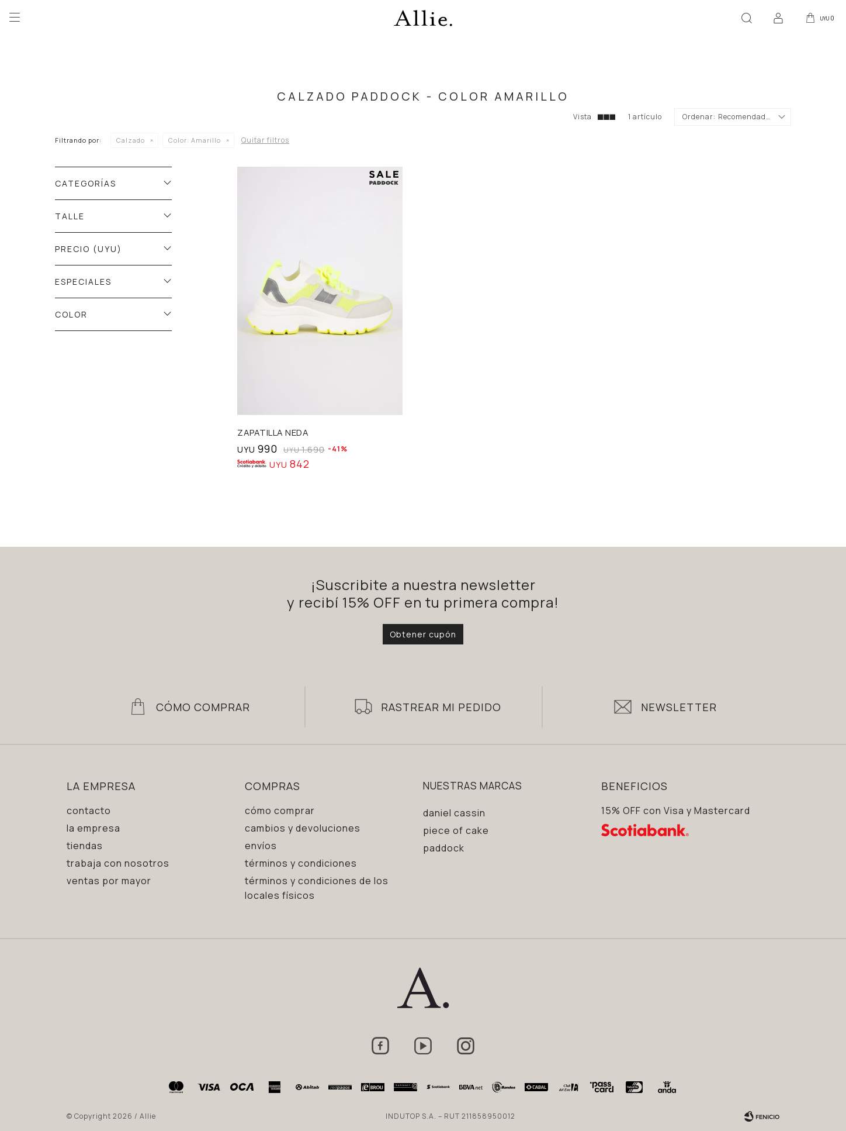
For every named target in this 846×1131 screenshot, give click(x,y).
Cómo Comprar (203, 707)
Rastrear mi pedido (441, 707)
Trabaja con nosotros (118, 863)
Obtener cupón (423, 634)
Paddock (443, 848)
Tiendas (85, 845)
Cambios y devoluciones (302, 828)
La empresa (93, 828)
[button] (746, 17)
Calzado (130, 140)
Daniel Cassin (454, 812)
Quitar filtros (265, 140)
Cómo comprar (280, 810)
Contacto (89, 810)
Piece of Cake (456, 830)
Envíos (261, 845)
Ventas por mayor (109, 880)
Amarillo (194, 140)
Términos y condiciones (301, 863)
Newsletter (679, 707)
